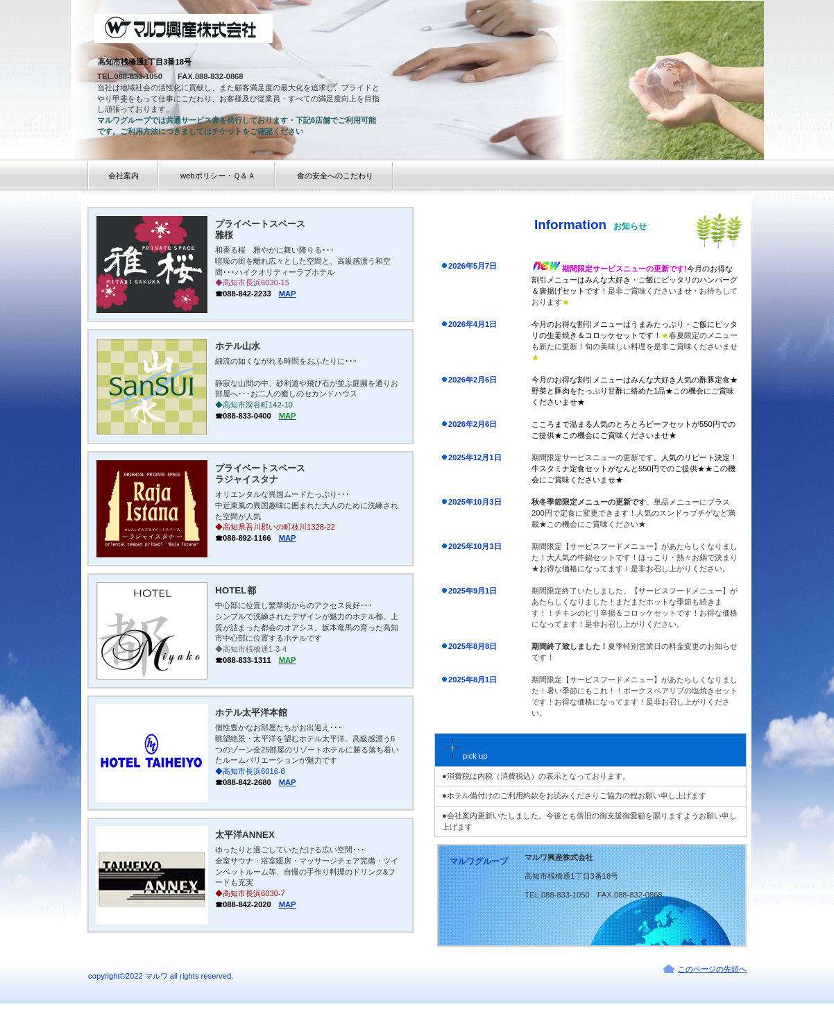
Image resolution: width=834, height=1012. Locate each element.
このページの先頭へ (712, 969)
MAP (287, 293)
